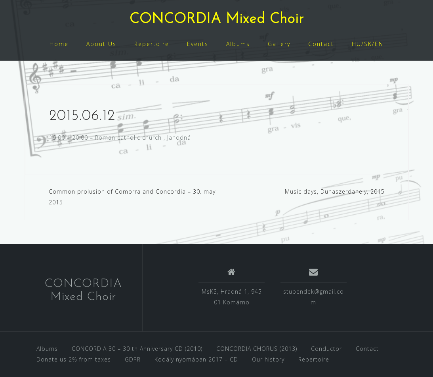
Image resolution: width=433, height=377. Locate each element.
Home (59, 44)
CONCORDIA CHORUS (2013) (256, 348)
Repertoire (151, 44)
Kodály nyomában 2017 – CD (196, 359)
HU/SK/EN (367, 44)
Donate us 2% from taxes (73, 359)
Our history (268, 359)
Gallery (279, 44)
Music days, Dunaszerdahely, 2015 (335, 191)
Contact (321, 44)
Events (197, 44)
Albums (238, 44)
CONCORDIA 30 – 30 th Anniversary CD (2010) (137, 348)
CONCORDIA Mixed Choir (217, 19)
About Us (101, 44)
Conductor (326, 348)
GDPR (133, 359)
